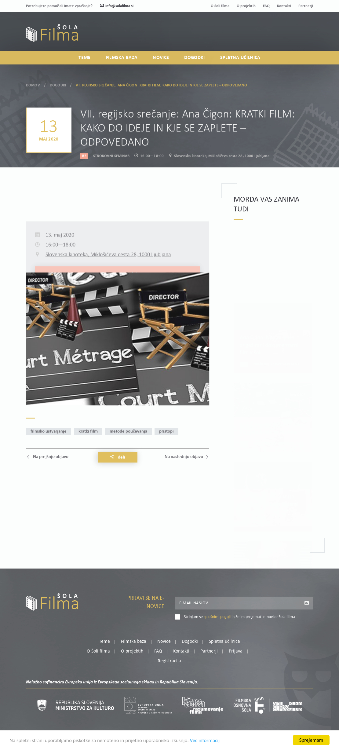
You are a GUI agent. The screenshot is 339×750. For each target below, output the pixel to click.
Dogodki (194, 57)
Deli (117, 457)
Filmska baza (122, 57)
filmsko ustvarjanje (49, 431)
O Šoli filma (220, 6)
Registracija (302, 37)
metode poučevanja (128, 431)
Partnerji (305, 6)
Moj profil (281, 29)
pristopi (166, 431)
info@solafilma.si (116, 6)
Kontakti (284, 6)
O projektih (246, 6)
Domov (33, 84)
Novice (161, 57)
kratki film (88, 431)
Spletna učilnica (240, 57)
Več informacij (205, 741)
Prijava (275, 37)
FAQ (266, 6)
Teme (84, 57)
